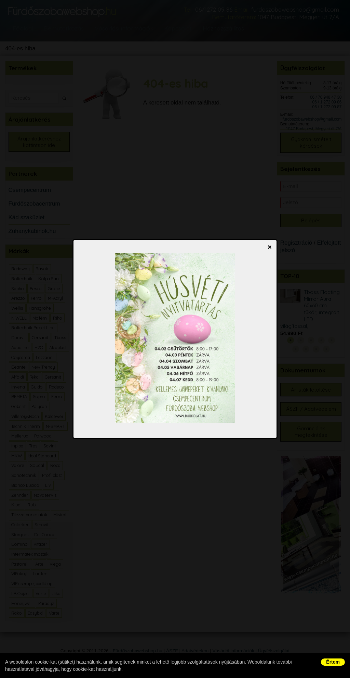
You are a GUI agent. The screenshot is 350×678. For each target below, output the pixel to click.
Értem (333, 662)
